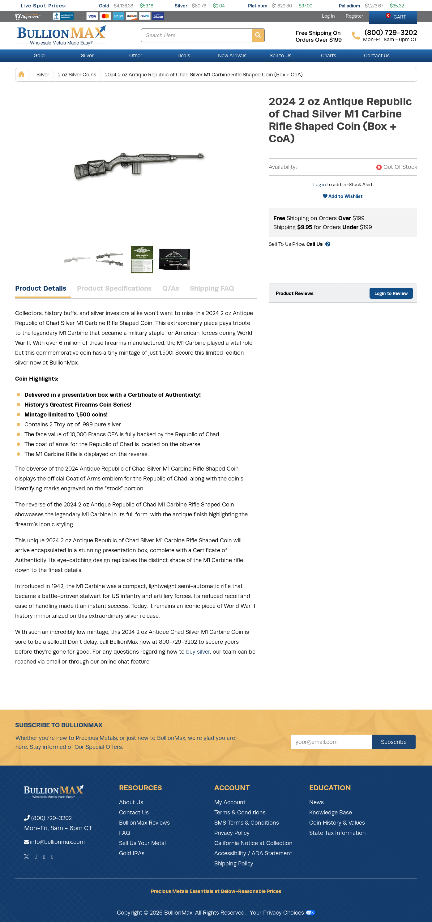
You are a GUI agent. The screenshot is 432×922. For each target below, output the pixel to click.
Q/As (170, 288)
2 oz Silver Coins (77, 75)
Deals (184, 55)
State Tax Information (337, 833)
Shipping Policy (233, 863)
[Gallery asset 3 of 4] (141, 259)
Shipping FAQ (212, 288)
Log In (328, 16)
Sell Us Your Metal (142, 843)
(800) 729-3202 (48, 818)
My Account (230, 802)
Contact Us (377, 55)
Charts (328, 55)
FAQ (124, 833)
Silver (181, 5)
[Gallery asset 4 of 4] (174, 259)
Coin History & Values (337, 823)
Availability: (283, 167)
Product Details (40, 288)
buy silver (198, 652)
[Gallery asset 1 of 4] (139, 163)
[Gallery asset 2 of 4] (109, 259)
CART (396, 16)
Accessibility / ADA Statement (253, 853)
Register (354, 16)
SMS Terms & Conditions (246, 823)
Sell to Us (280, 55)
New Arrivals (232, 55)
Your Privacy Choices (282, 913)
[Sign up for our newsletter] (331, 742)
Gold (104, 5)
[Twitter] (26, 857)
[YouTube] (52, 857)
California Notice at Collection (253, 843)
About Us (131, 802)
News (316, 802)
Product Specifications (114, 288)
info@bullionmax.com (57, 842)
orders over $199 (319, 40)
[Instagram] (44, 857)
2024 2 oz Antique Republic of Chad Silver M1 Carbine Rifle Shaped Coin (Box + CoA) (204, 75)
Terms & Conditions (240, 812)
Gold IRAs (131, 853)
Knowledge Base (330, 812)
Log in (319, 184)
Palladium (349, 5)
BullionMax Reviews (144, 823)
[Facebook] (36, 857)
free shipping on (318, 33)
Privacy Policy (232, 833)
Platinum (257, 5)
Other (135, 55)
